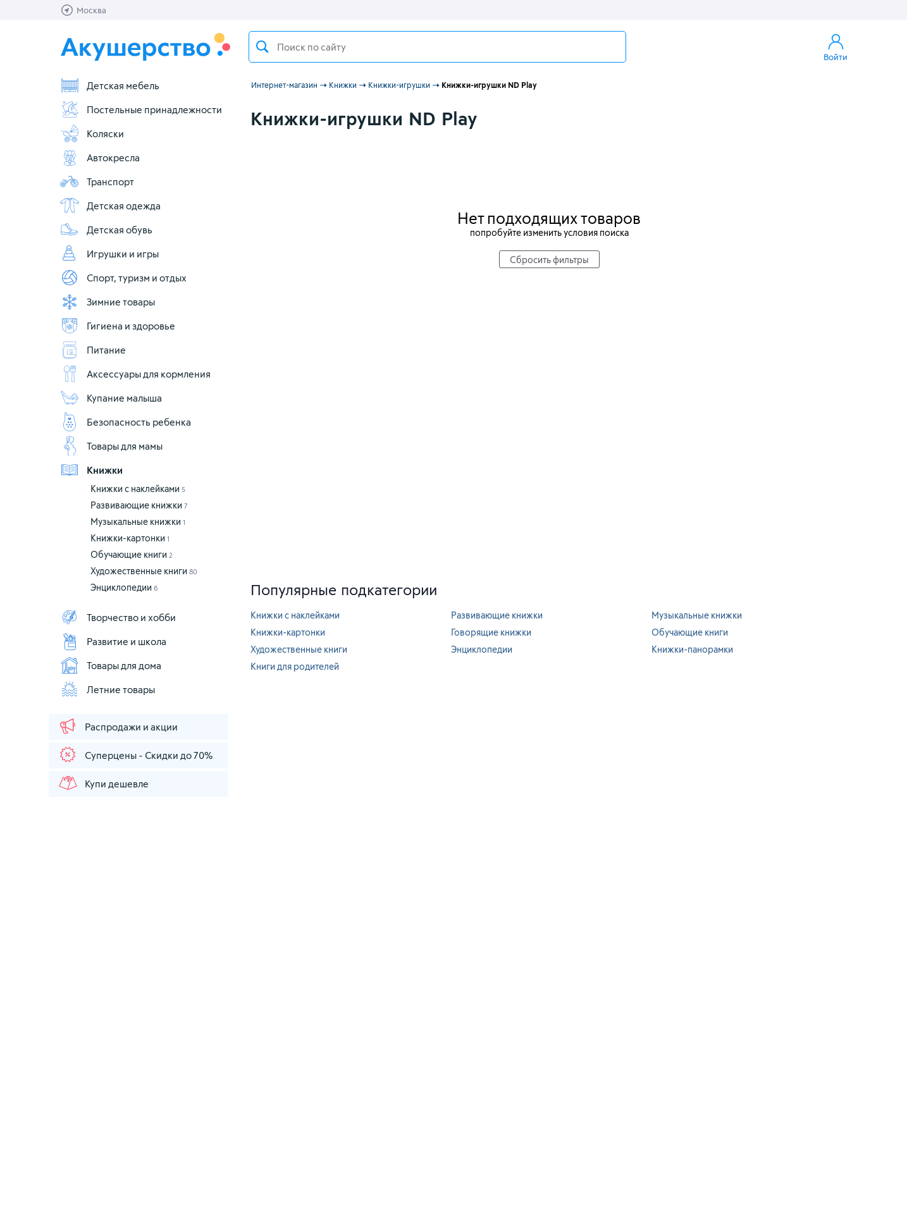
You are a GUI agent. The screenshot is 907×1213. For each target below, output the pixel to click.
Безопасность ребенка (125, 422)
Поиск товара (262, 47)
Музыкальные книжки (137, 521)
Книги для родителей (294, 666)
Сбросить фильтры (549, 259)
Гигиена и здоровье (117, 326)
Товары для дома (110, 665)
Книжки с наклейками (137, 488)
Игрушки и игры (109, 253)
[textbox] (437, 47)
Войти (836, 47)
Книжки (91, 470)
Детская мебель (109, 85)
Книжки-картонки (130, 538)
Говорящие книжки (491, 632)
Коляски (91, 133)
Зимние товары (107, 302)
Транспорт (96, 181)
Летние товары (107, 689)
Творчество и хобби (117, 617)
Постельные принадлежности (140, 109)
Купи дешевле (103, 783)
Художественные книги (143, 570)
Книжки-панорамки (692, 649)
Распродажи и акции (118, 726)
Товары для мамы (111, 446)
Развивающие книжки (139, 505)
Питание (92, 350)
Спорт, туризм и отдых (123, 278)
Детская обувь (105, 229)
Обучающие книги (131, 554)
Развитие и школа (112, 641)
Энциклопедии (124, 587)
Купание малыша (110, 398)
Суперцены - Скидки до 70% (135, 754)
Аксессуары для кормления (135, 374)
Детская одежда (110, 205)
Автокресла (99, 157)
